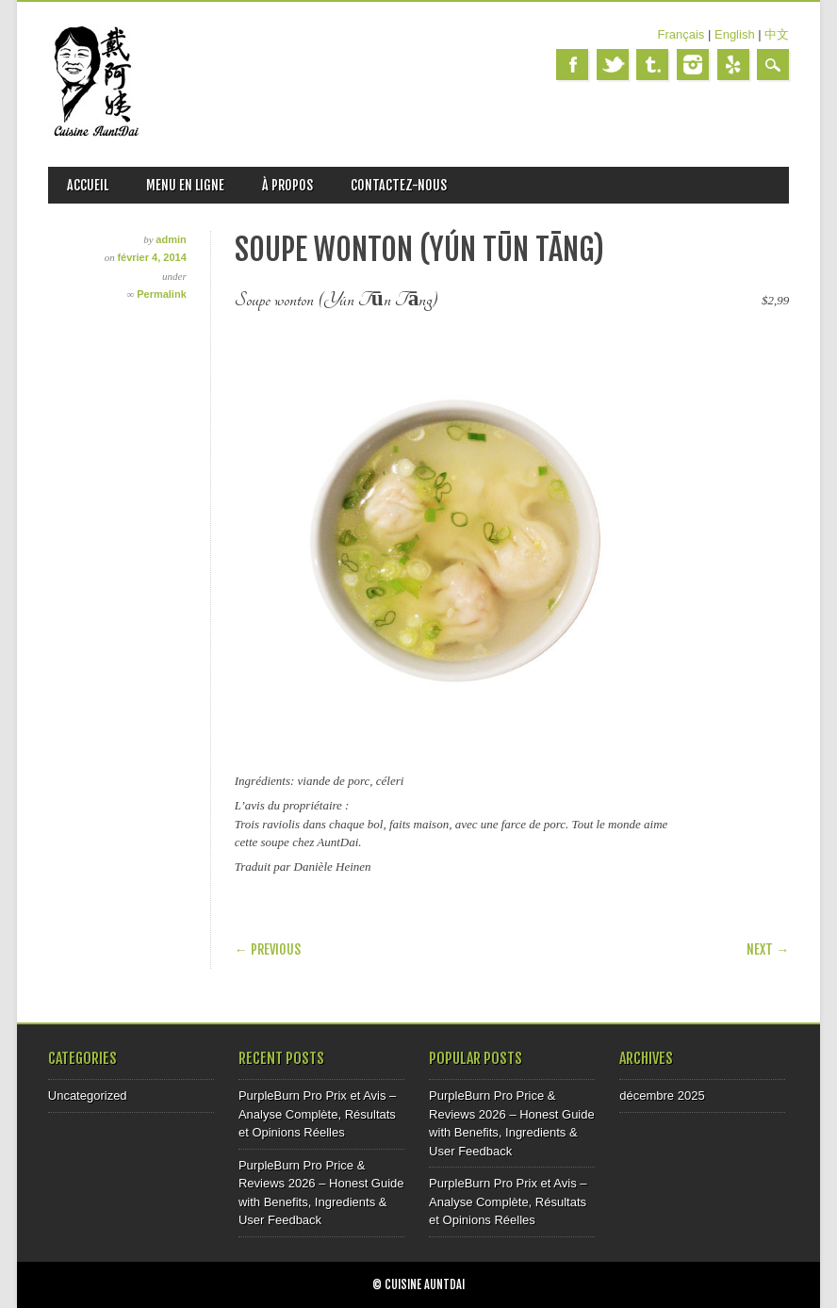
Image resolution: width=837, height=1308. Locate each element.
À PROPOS (287, 185)
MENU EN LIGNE (185, 185)
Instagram (693, 64)
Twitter (613, 64)
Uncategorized (87, 1095)
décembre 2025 (661, 1095)
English (734, 34)
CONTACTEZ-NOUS (399, 185)
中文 (776, 34)
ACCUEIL (87, 185)
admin (171, 239)
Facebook (572, 64)
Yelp (733, 64)
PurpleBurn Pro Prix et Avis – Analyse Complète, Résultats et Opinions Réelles (317, 1113)
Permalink (162, 294)
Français (681, 34)
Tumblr (652, 64)
